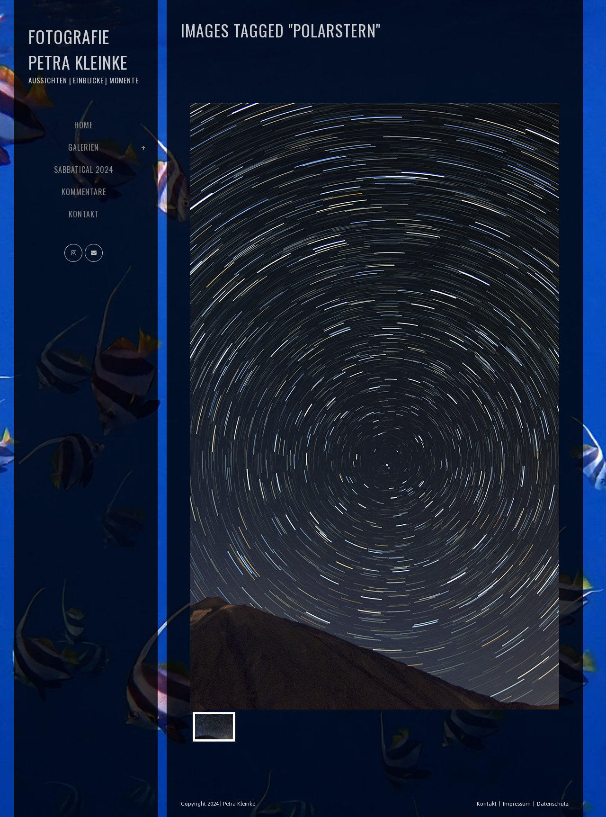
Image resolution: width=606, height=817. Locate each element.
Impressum (517, 803)
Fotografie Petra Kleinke (83, 55)
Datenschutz (553, 803)
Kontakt (487, 803)
